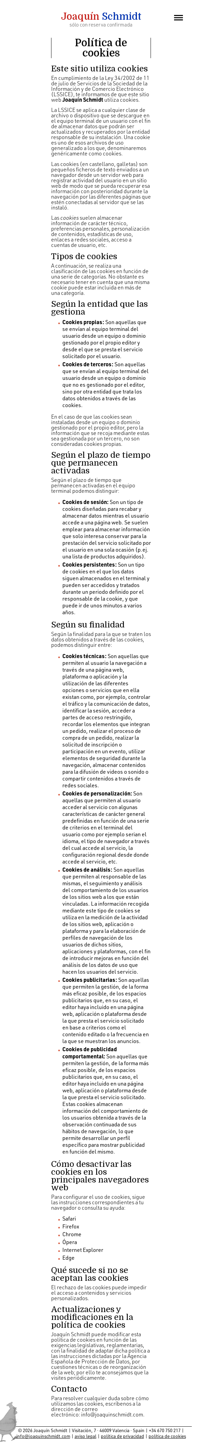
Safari (69, 1218)
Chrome (71, 1234)
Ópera (69, 1242)
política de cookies (167, 1436)
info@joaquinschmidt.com (112, 1414)
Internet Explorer (82, 1249)
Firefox (70, 1226)
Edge (68, 1257)
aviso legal (85, 1436)
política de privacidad (122, 1436)
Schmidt (101, 16)
